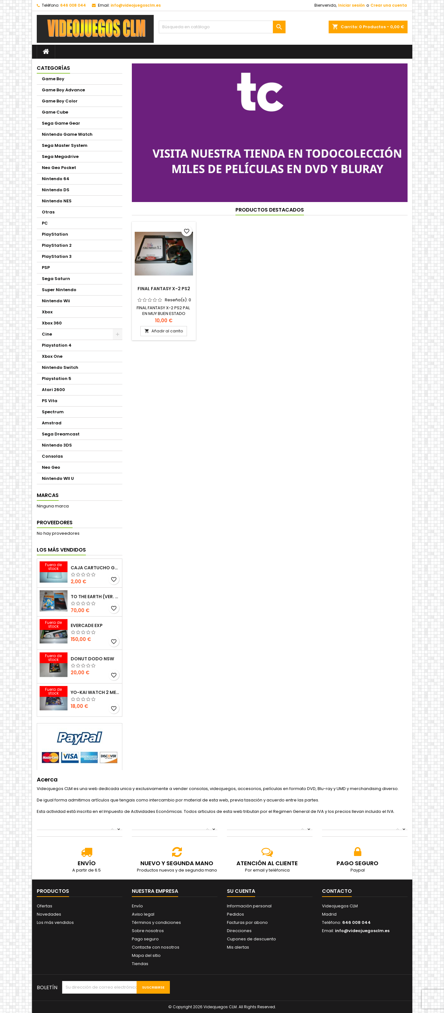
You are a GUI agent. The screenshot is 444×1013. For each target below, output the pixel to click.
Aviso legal (143, 914)
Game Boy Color (60, 101)
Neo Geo (51, 467)
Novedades (49, 914)
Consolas (52, 456)
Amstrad (51, 423)
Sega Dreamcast (61, 434)
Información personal (249, 906)
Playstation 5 (56, 379)
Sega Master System (64, 145)
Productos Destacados (269, 209)
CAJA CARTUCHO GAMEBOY (95, 567)
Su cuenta (241, 891)
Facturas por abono (247, 922)
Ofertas (44, 906)
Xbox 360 (52, 323)
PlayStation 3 (57, 256)
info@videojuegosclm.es (136, 5)
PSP (46, 268)
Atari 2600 (53, 390)
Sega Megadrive (60, 157)
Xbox (47, 312)
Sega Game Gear (61, 123)
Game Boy (53, 79)
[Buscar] (222, 27)
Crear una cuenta (388, 5)
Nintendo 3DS (57, 445)
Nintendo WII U (58, 478)
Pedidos (235, 914)
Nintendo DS (55, 190)
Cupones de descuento (251, 939)
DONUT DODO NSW (92, 658)
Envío (137, 906)
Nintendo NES (57, 201)
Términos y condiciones (156, 922)
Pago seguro (145, 939)
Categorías (53, 68)
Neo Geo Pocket (59, 168)
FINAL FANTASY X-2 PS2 (164, 288)
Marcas (48, 495)
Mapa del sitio (146, 955)
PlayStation (55, 234)
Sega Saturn (56, 279)
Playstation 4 (57, 345)
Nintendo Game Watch (67, 134)
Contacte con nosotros (155, 947)
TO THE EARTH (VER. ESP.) (95, 596)
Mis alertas (238, 947)
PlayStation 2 (57, 245)
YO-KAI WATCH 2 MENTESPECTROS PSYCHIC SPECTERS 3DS (95, 692)
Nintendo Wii (56, 301)
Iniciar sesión (351, 5)
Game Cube (55, 112)
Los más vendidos (61, 549)
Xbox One (52, 356)
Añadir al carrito (164, 331)
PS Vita (49, 401)
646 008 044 (73, 5)
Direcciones (239, 931)
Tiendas (140, 964)
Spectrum (53, 412)
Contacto (337, 891)
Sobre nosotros (148, 931)
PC (45, 223)
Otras (48, 212)
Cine (47, 334)
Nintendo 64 (55, 179)
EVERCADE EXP (87, 625)
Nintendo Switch (60, 367)
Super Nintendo (59, 290)
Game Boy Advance (63, 90)
